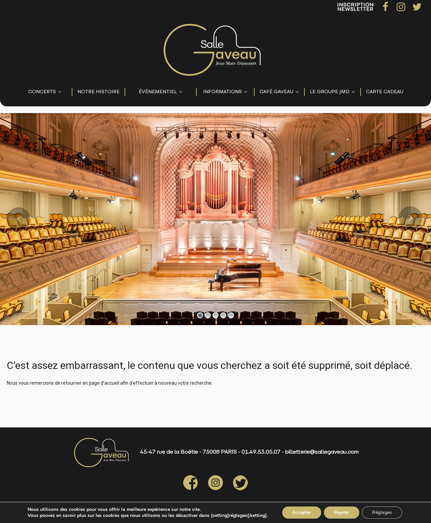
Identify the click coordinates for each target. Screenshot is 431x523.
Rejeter (341, 512)
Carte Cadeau (384, 92)
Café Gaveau (276, 92)
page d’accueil (104, 383)
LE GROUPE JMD (330, 92)
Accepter (301, 512)
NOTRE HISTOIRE (98, 92)
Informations (222, 92)
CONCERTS (42, 92)
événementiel (158, 92)
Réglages (382, 512)
